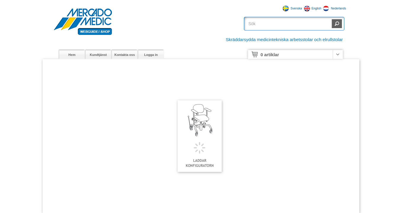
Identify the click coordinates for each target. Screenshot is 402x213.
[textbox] (288, 23)
